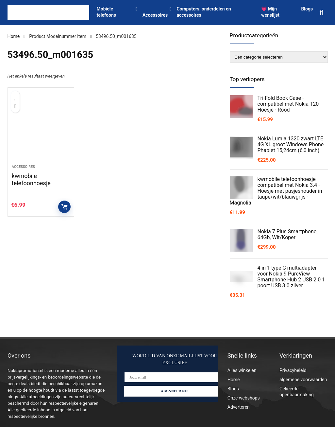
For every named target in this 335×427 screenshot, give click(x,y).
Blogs (307, 8)
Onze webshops (243, 397)
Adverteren (238, 407)
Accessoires (155, 15)
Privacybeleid (293, 370)
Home (14, 36)
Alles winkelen (242, 370)
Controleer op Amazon (64, 207)
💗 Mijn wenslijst (270, 12)
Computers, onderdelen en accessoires (203, 12)
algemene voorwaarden (303, 379)
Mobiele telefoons (106, 12)
